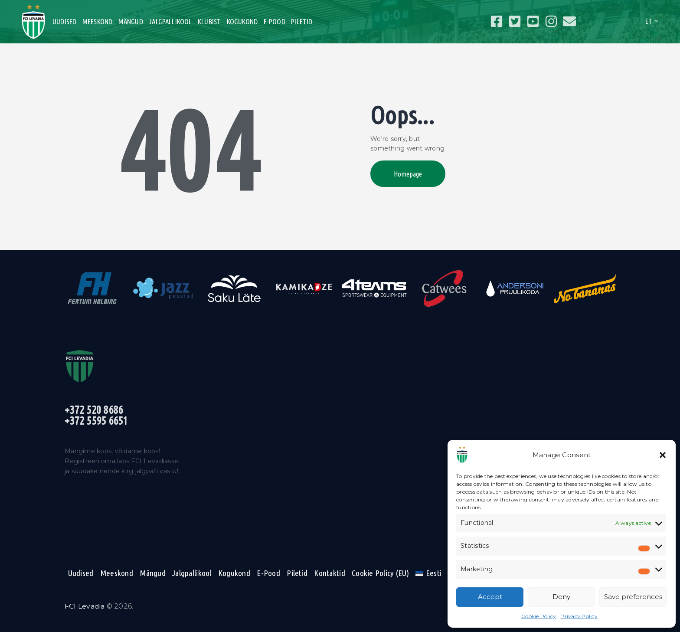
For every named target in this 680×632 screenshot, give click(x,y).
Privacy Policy (579, 616)
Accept (490, 597)
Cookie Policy (538, 616)
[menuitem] (428, 574)
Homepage (410, 174)
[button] (662, 455)
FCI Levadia (85, 607)
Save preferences (633, 597)
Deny (561, 597)
